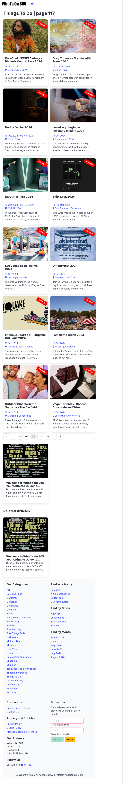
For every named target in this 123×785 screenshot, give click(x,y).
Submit (57, 739)
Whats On (12, 692)
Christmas (12, 597)
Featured (55, 590)
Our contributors (59, 601)
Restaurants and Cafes (19, 657)
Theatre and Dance (17, 672)
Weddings (12, 688)
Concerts (11, 609)
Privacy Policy (14, 724)
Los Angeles (57, 617)
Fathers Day (13, 621)
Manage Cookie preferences (22, 731)
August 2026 (58, 657)
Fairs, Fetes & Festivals (19, 617)
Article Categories (60, 593)
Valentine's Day (15, 680)
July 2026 (56, 653)
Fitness (10, 625)
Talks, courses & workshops (21, 668)
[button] (32, 4)
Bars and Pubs (14, 593)
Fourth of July (14, 629)
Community (13, 605)
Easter (10, 613)
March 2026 (57, 637)
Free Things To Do (16, 633)
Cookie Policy (14, 727)
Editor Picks (57, 597)
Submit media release (18, 708)
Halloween (12, 637)
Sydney (55, 625)
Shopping (12, 660)
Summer (11, 664)
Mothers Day (13, 641)
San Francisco (58, 621)
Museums (12, 645)
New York (56, 613)
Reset (70, 739)
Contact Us (13, 712)
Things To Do (14, 676)
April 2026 (56, 641)
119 (47, 436)
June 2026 (56, 649)
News (10, 653)
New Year (12, 649)
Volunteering (13, 684)
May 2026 (56, 645)
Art (8, 590)
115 (19, 436)
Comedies (12, 601)
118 (40, 436)
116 (26, 436)
